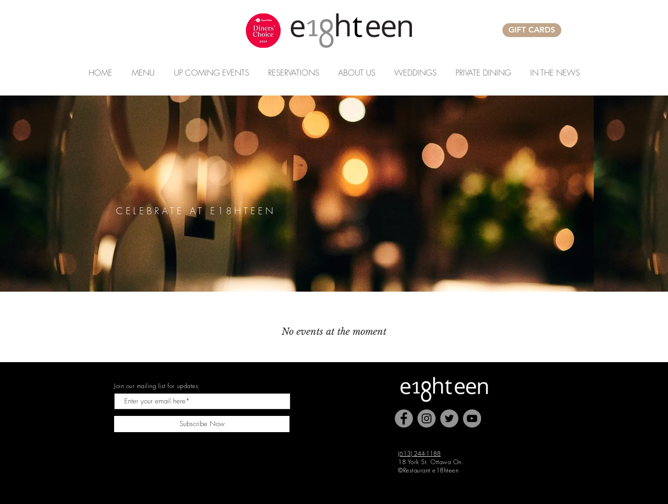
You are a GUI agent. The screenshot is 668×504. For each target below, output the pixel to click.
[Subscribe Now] (201, 424)
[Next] (626, 193)
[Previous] (41, 193)
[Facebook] (404, 418)
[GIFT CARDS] (531, 30)
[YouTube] (472, 418)
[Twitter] (449, 418)
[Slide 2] (334, 273)
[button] (211, 73)
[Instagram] (427, 418)
